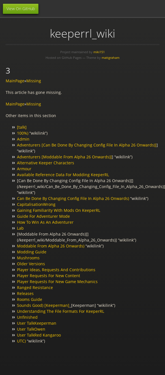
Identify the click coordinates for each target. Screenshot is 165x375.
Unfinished (27, 317)
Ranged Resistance (35, 287)
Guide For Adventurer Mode (43, 216)
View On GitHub (21, 8)
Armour (24, 168)
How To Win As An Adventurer (45, 222)
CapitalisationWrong (36, 204)
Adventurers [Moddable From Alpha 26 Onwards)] (64, 157)
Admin (23, 139)
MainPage (15, 80)
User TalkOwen (31, 329)
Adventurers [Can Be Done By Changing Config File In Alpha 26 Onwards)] (87, 145)
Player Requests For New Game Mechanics (57, 281)
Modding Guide (31, 252)
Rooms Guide (29, 299)
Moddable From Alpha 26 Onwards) (50, 246)
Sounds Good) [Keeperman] (43, 305)
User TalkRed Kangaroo (39, 335)
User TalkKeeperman (36, 323)
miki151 (99, 52)
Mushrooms (28, 257)
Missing (33, 80)
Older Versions (31, 263)
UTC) (21, 341)
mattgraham (110, 57)
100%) (22, 133)
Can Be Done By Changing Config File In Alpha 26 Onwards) (73, 198)
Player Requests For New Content (48, 275)
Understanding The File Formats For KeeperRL (60, 311)
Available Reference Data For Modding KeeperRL (63, 174)
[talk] (22, 127)
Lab (20, 228)
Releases (25, 293)
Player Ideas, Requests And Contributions (56, 269)
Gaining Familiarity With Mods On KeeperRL (58, 210)
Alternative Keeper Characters (45, 162)
